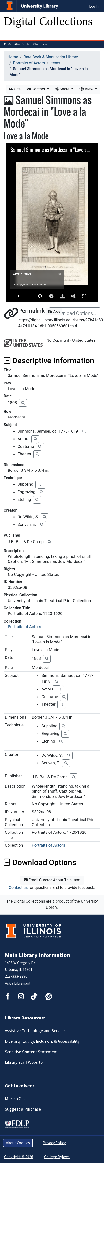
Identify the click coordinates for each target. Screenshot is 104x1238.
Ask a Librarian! (17, 983)
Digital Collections (48, 21)
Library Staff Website (24, 1062)
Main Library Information (37, 955)
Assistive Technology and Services (35, 1031)
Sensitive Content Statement (28, 44)
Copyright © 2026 (18, 1157)
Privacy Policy (54, 1143)
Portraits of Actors (29, 63)
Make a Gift (15, 1099)
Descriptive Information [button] (49, 360)
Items (55, 63)
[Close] (60, 274)
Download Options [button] (40, 862)
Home (13, 57)
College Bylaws (57, 1157)
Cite (15, 89)
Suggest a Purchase (23, 1109)
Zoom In (18, 296)
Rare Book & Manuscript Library (51, 57)
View (86, 89)
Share (63, 89)
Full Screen (84, 296)
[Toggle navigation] (11, 35)
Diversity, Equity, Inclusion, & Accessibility (42, 1041)
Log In (94, 6)
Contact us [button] (18, 887)
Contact (36, 89)
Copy (54, 311)
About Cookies (18, 1143)
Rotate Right (40, 296)
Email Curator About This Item (52, 880)
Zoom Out (29, 296)
